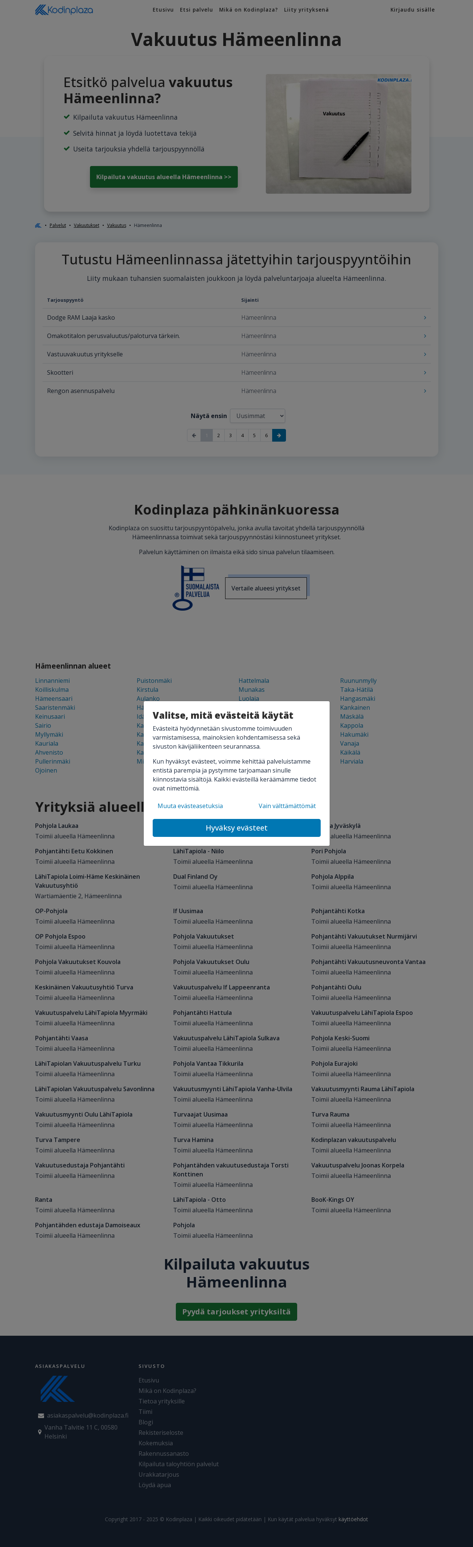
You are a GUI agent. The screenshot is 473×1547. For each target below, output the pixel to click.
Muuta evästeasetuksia (190, 806)
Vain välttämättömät (287, 806)
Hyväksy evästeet (237, 828)
